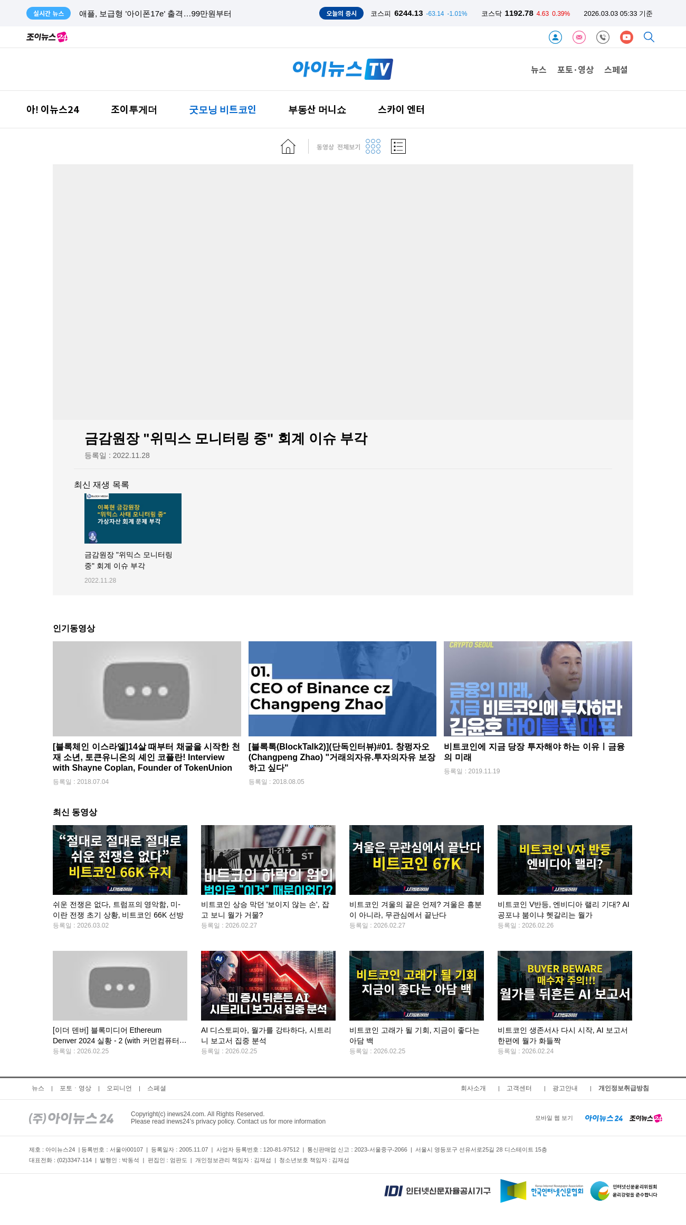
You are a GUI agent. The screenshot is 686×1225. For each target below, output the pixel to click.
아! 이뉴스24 (52, 109)
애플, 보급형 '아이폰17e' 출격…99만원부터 (155, 13)
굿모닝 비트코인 (222, 109)
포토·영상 (575, 69)
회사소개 (473, 1088)
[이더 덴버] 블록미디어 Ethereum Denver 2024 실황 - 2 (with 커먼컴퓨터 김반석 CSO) (116, 1040)
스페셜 (616, 69)
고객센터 (519, 1088)
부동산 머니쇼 (317, 109)
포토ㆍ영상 (75, 1088)
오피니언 (119, 1088)
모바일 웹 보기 (554, 1118)
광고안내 (565, 1088)
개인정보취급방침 (623, 1088)
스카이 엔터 (401, 109)
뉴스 (539, 69)
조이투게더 (134, 109)
